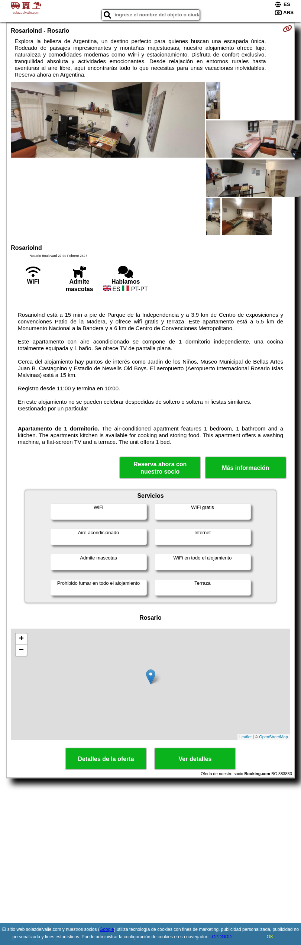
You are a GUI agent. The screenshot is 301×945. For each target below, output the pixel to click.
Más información (245, 468)
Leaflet (245, 737)
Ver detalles (195, 759)
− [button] (21, 650)
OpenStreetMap (273, 737)
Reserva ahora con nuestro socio (160, 467)
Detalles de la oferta (106, 759)
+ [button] (21, 639)
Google (107, 929)
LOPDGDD (221, 936)
